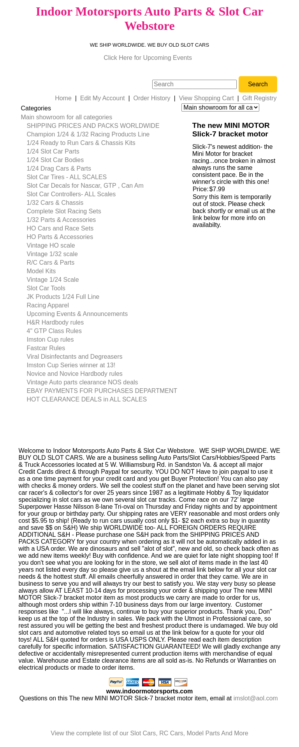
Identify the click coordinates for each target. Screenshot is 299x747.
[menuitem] (99, 117)
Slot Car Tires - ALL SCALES (67, 177)
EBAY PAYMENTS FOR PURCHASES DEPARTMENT (102, 390)
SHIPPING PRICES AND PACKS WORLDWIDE (93, 125)
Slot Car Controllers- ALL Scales (71, 194)
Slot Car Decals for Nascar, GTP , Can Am (85, 185)
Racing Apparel (48, 305)
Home (63, 98)
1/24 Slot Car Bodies (55, 160)
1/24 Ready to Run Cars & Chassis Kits (81, 143)
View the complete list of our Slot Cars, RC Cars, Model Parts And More (149, 733)
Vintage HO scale (51, 245)
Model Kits (41, 271)
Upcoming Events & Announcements (77, 314)
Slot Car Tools (46, 288)
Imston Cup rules (50, 339)
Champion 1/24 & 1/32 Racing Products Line (88, 134)
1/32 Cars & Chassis (55, 202)
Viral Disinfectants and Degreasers (75, 356)
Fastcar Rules (46, 348)
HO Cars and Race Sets (60, 228)
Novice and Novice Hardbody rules (75, 373)
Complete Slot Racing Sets (64, 211)
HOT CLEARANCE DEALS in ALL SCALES (87, 399)
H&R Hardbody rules (55, 322)
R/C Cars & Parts (51, 262)
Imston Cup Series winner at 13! (71, 365)
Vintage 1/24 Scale (53, 279)
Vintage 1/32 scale (52, 254)
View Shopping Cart (206, 98)
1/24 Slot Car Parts (53, 151)
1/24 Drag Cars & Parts (59, 168)
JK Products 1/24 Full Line (63, 296)
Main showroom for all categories (67, 117)
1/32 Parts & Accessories (61, 219)
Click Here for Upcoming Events (148, 57)
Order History (151, 98)
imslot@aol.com (256, 698)
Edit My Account (102, 98)
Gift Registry (260, 98)
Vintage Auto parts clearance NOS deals (82, 382)
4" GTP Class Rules (54, 331)
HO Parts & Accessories (60, 237)
